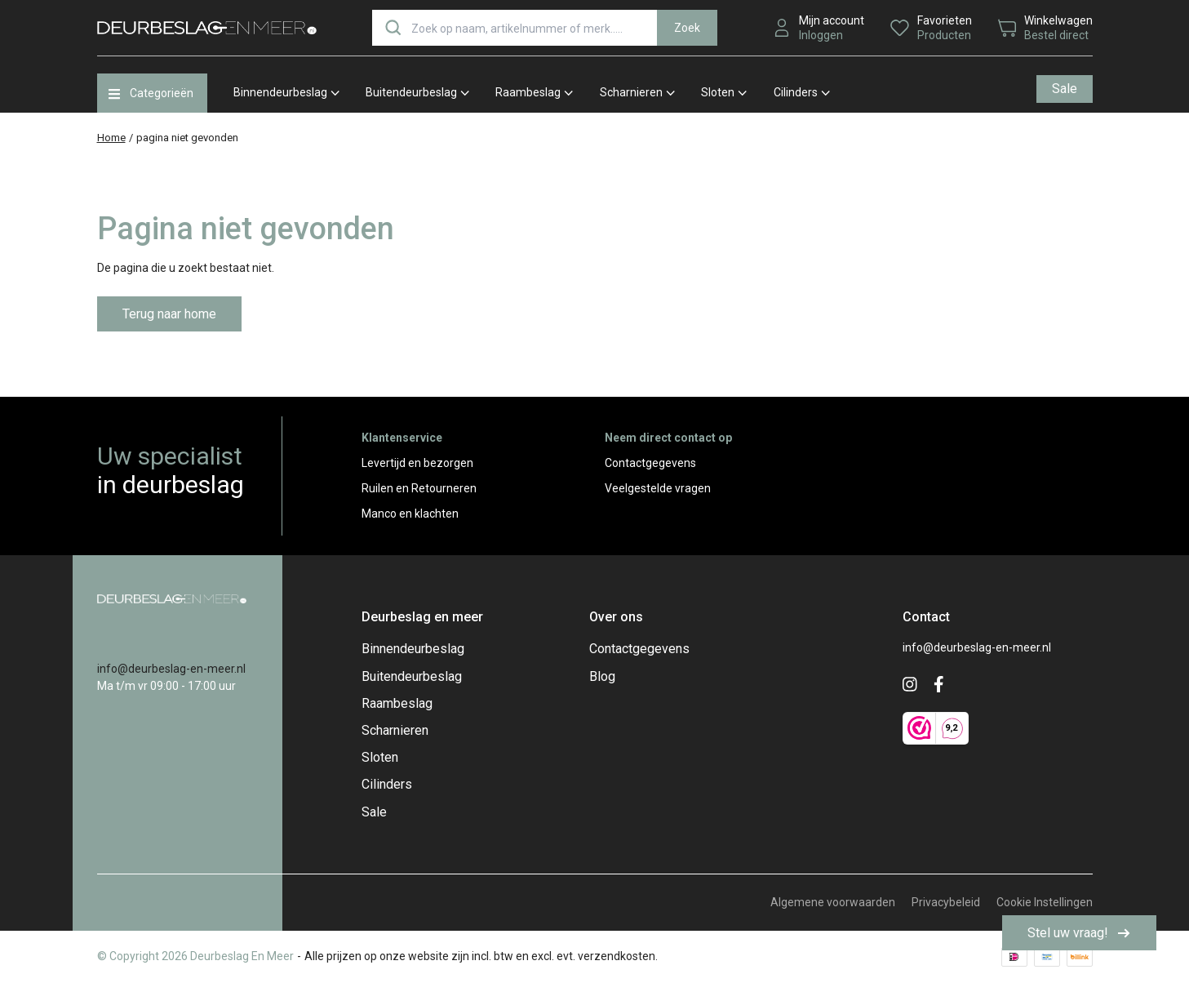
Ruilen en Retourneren (419, 488)
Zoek (687, 27)
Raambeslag (534, 92)
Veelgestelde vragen (658, 488)
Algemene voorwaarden (832, 902)
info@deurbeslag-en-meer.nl (171, 668)
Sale (1064, 88)
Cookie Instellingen (1044, 902)
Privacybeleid (946, 902)
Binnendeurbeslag (286, 92)
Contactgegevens (650, 462)
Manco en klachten (410, 513)
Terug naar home (169, 314)
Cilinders (802, 92)
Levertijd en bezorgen (417, 462)
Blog (602, 676)
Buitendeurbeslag (417, 92)
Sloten (724, 92)
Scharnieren (637, 92)
